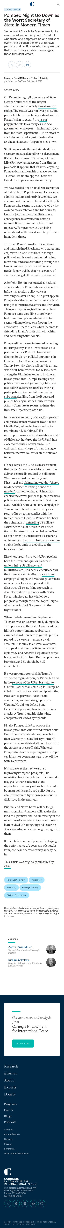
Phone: (15, 1193)
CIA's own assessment (41, 465)
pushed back (12, 401)
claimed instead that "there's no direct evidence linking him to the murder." (31, 487)
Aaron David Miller (16, 78)
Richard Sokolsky (39, 78)
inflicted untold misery (33, 509)
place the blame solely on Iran (41, 540)
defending (32, 522)
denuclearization (14, 592)
